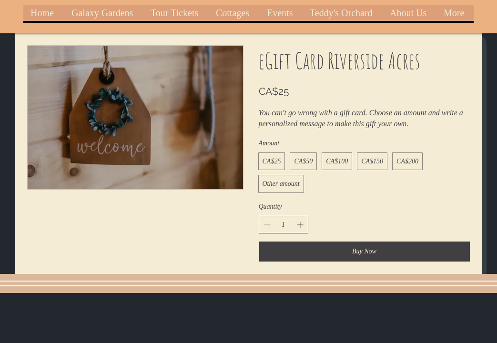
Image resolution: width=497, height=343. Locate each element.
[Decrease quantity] (267, 224)
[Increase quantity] (300, 224)
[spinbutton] (283, 225)
